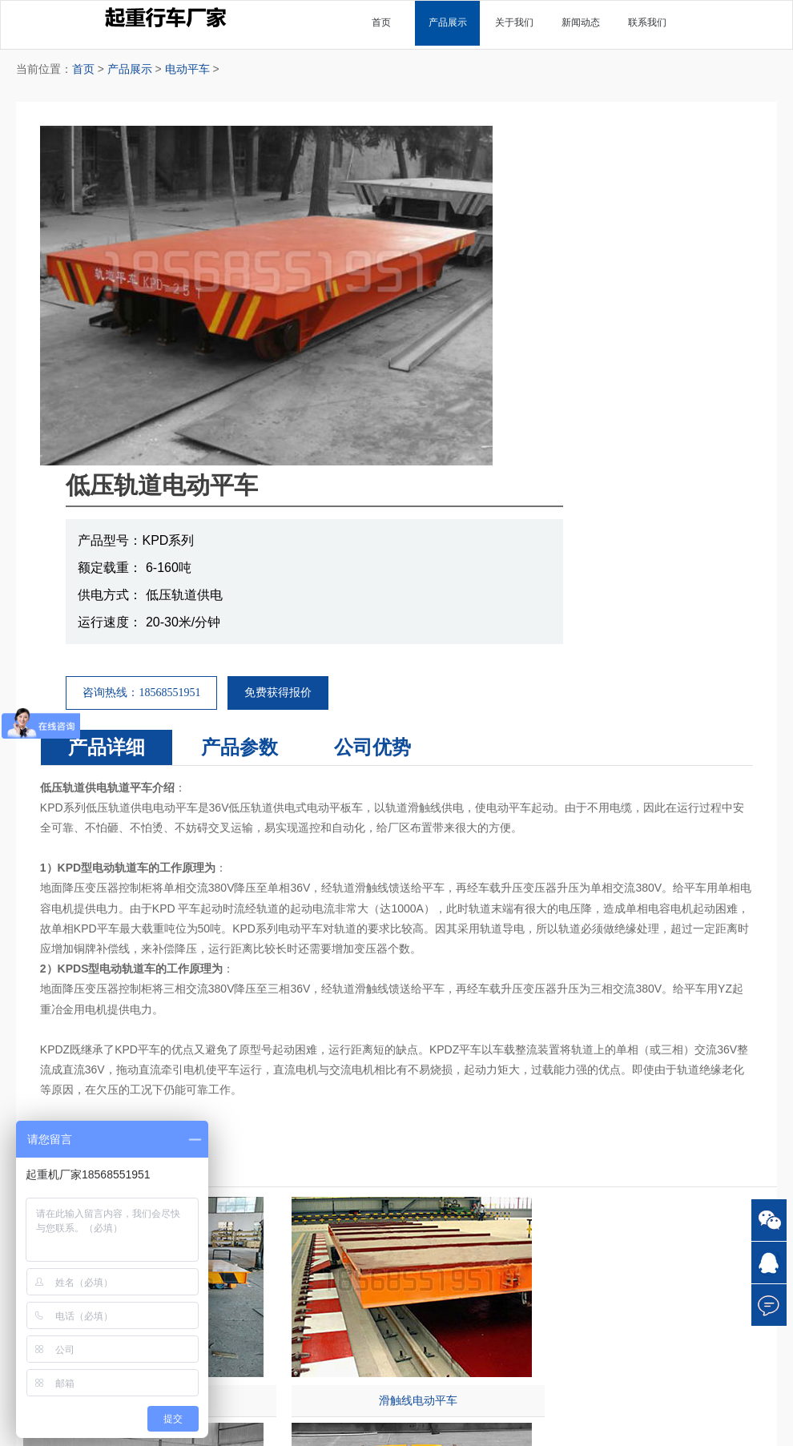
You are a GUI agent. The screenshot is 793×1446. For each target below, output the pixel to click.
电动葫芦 (301, 1196)
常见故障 (681, 1216)
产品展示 (129, 69)
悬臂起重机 (301, 1176)
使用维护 (681, 1196)
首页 (83, 69)
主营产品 (301, 1093)
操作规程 (681, 1176)
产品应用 (681, 1136)
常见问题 (681, 1093)
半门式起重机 (491, 1216)
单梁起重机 (301, 1116)
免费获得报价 (569, 353)
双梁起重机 (301, 1136)
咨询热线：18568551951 (433, 353)
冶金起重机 (492, 1196)
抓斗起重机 (492, 1156)
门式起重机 (301, 1156)
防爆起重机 (492, 1176)
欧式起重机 (492, 1116)
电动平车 (187, 69)
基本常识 (681, 1156)
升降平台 (301, 1216)
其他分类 (492, 1093)
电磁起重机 (492, 1136)
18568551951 (596, 1313)
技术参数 (681, 1116)
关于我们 (111, 1116)
